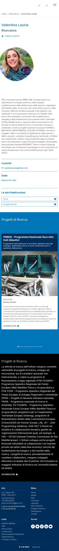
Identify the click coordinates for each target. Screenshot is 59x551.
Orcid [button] (29, 198)
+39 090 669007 (8, 501)
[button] (33, 526)
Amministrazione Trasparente (12, 534)
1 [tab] (18, 346)
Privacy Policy (6, 529)
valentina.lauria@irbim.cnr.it (16, 168)
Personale (14, 14)
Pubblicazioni (36, 511)
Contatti (34, 514)
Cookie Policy (6, 531)
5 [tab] (31, 346)
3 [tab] (24, 346)
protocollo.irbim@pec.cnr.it (12, 503)
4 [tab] (28, 346)
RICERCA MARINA (8, 523)
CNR (3, 526)
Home (3, 14)
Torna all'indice (11, 36)
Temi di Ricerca (37, 506)
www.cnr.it (36, 547)
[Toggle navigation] (55, 4)
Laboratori (35, 503)
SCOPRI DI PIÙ (11, 326)
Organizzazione (7, 537)
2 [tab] (21, 346)
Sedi (33, 498)
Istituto (33, 495)
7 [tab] (37, 346)
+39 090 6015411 (8, 498)
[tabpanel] (29, 282)
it (39, 5)
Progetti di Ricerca (38, 509)
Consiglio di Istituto (9, 539)
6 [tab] (34, 346)
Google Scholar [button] (29, 204)
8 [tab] (40, 346)
